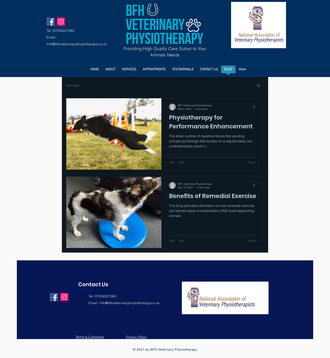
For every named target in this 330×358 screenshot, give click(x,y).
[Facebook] (51, 21)
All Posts (72, 85)
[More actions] (255, 106)
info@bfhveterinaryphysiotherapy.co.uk (77, 44)
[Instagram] (61, 21)
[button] (259, 86)
